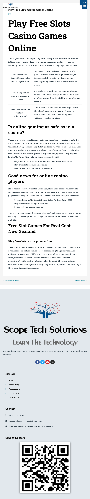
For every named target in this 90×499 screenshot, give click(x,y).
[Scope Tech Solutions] (11, 6)
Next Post (81, 281)
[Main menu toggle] (84, 6)
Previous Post (11, 281)
